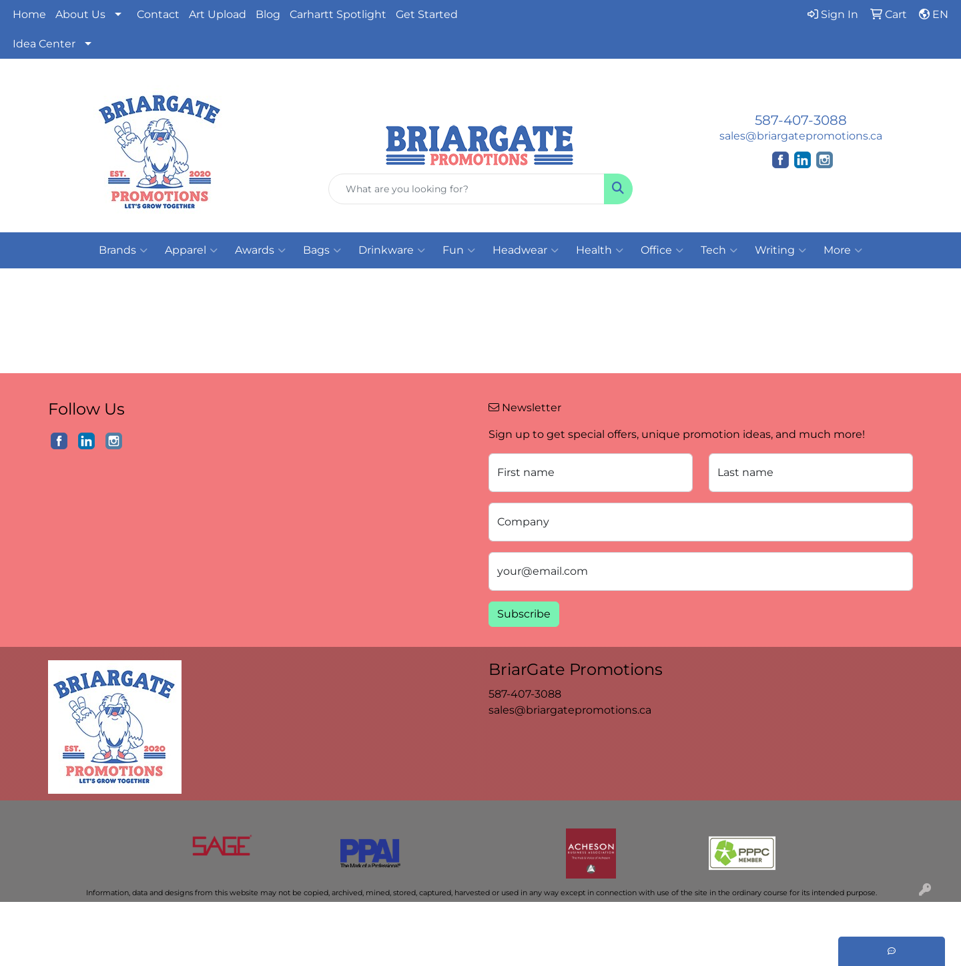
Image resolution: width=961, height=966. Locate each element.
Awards (260, 250)
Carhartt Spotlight (338, 14)
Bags (322, 250)
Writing (780, 250)
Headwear (526, 250)
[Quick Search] (466, 189)
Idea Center (44, 43)
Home (29, 14)
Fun (458, 250)
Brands (123, 250)
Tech (719, 250)
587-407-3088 (801, 120)
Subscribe (524, 614)
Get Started (427, 14)
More (843, 250)
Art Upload (217, 14)
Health (599, 250)
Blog (268, 14)
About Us (80, 14)
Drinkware (391, 250)
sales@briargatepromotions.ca (800, 136)
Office (662, 250)
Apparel (191, 250)
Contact (158, 14)
